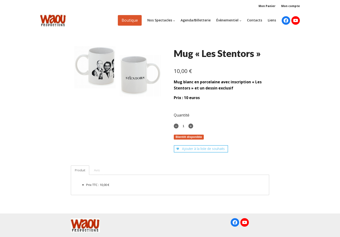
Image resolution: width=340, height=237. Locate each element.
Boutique (130, 20)
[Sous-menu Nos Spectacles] (174, 20)
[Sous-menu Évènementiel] (240, 20)
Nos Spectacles (159, 20)
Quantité (181, 115)
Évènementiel (227, 20)
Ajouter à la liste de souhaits (200, 148)
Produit (80, 170)
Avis (97, 170)
